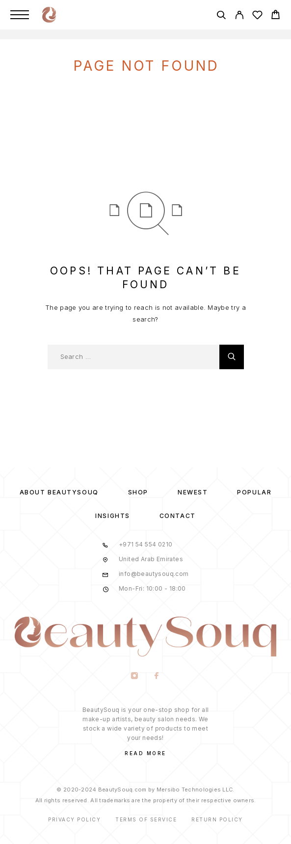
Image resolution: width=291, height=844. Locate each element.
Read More (145, 753)
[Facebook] (157, 676)
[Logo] (49, 15)
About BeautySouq (59, 492)
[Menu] (19, 14)
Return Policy (217, 819)
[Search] (221, 16)
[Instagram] (135, 676)
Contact (177, 515)
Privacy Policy (74, 819)
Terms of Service (146, 819)
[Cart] (275, 16)
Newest (193, 492)
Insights (112, 515)
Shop (138, 492)
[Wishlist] (257, 16)
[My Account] (239, 16)
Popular (254, 492)
